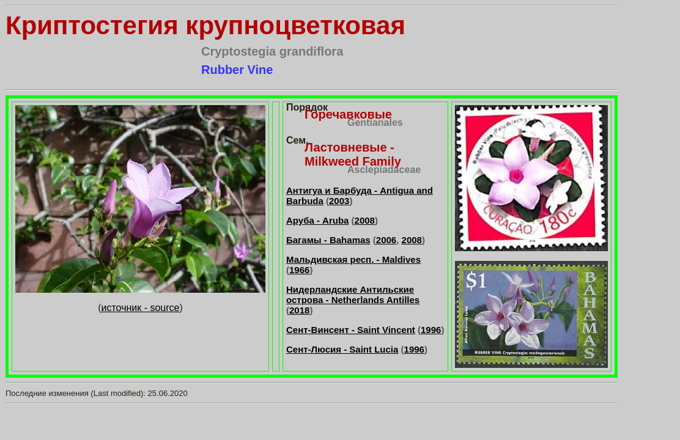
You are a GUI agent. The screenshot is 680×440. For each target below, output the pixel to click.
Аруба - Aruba (317, 220)
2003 (339, 201)
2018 (299, 310)
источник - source (141, 307)
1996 (431, 329)
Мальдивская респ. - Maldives (353, 259)
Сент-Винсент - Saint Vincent (350, 329)
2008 (365, 220)
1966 (299, 270)
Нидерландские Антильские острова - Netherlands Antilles (352, 294)
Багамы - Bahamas (328, 240)
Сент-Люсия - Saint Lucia (342, 349)
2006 (386, 240)
